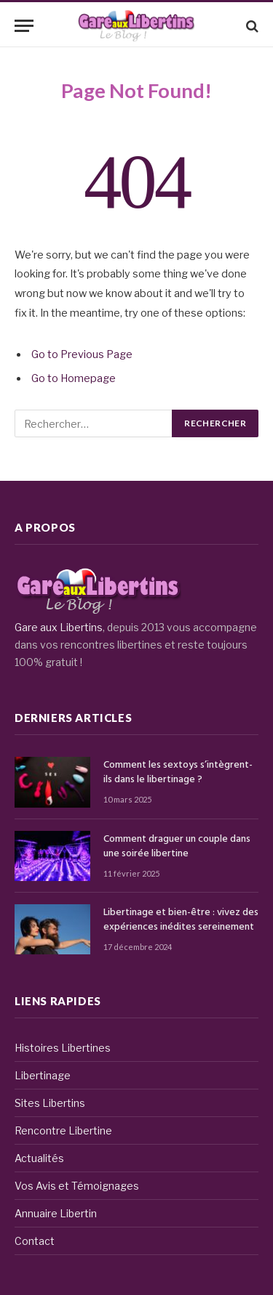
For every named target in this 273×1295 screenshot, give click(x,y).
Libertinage (43, 1075)
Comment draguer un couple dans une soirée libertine (176, 846)
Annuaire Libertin (56, 1213)
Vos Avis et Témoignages (77, 1186)
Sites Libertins (50, 1103)
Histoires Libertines (63, 1048)
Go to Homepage (73, 378)
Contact (35, 1241)
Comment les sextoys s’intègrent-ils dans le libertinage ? (178, 772)
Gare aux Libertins (59, 627)
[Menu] (24, 25)
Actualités (39, 1158)
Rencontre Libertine (63, 1130)
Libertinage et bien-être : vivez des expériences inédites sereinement (180, 919)
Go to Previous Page (81, 354)
